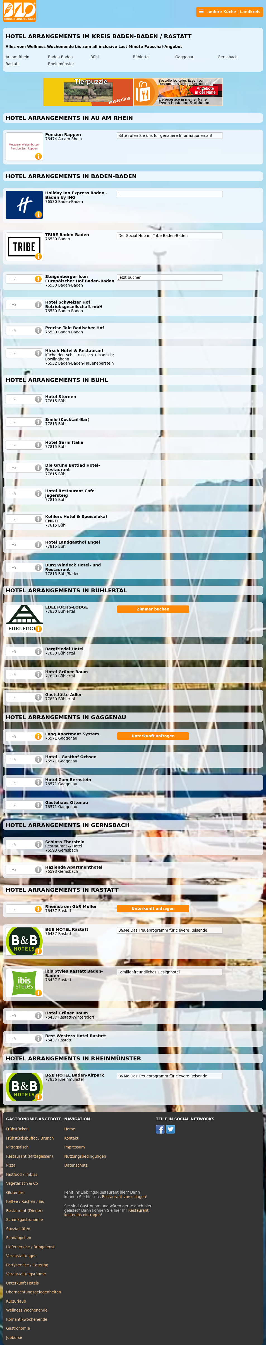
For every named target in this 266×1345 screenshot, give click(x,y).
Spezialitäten (18, 1229)
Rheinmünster (61, 64)
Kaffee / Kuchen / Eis (25, 1201)
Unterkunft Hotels (22, 1283)
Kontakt (71, 1138)
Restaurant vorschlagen (124, 1197)
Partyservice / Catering (27, 1265)
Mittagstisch (17, 1147)
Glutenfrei (15, 1193)
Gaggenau (184, 57)
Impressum (74, 1147)
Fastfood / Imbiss (21, 1174)
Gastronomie (18, 1328)
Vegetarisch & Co (22, 1183)
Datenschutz (75, 1165)
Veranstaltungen (21, 1256)
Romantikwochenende (26, 1319)
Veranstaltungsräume (26, 1274)
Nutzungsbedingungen (85, 1156)
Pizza (10, 1165)
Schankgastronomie (24, 1220)
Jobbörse (14, 1338)
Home (69, 1129)
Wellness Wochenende (26, 1310)
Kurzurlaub (16, 1301)
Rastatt (12, 64)
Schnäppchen (18, 1238)
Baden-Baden (60, 57)
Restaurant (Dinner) (24, 1211)
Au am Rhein (17, 57)
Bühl (94, 57)
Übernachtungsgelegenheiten (33, 1292)
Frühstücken (17, 1129)
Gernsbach (228, 57)
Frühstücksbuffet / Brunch (30, 1138)
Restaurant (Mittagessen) (29, 1156)
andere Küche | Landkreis (229, 11)
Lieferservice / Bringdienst (30, 1247)
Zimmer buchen (153, 609)
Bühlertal (141, 57)
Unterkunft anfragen (152, 736)
